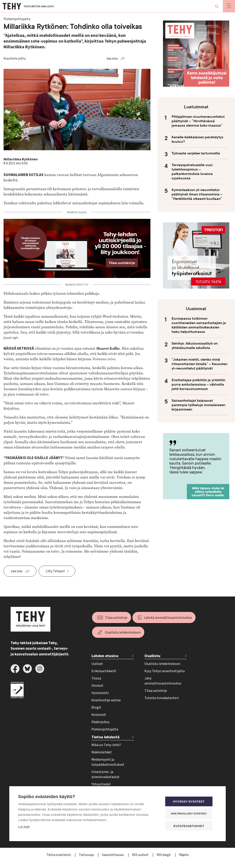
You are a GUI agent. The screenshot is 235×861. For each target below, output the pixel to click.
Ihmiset (97, 685)
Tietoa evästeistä (58, 855)
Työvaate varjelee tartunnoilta (196, 153)
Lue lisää (24, 827)
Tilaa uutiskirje (116, 617)
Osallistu (152, 656)
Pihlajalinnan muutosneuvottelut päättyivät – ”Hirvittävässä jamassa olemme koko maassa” (198, 121)
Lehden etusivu (104, 656)
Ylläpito (184, 855)
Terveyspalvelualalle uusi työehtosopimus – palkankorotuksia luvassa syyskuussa (192, 171)
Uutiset (97, 663)
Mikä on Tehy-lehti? (106, 745)
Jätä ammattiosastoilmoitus (162, 681)
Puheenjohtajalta (104, 729)
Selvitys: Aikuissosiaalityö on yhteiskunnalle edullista (195, 345)
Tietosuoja (86, 855)
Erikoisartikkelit (103, 671)
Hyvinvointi (100, 692)
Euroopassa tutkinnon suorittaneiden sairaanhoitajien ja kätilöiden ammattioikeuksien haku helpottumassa (199, 325)
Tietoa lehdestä (105, 737)
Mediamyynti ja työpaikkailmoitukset (107, 762)
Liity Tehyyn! (55, 571)
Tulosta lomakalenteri (161, 698)
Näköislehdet (101, 752)
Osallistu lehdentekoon (123, 632)
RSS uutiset (140, 855)
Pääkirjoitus (100, 722)
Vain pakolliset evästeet (190, 813)
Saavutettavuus (113, 855)
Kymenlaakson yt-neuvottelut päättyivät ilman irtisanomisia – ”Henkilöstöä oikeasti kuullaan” (197, 194)
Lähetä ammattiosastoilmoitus (168, 617)
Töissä (96, 678)
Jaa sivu (112, 58)
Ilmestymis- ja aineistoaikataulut (105, 774)
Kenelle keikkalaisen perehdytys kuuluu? (197, 139)
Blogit (96, 707)
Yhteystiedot (101, 784)
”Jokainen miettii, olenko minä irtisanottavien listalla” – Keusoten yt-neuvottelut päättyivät (199, 364)
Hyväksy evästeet (190, 801)
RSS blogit (164, 855)
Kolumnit (98, 714)
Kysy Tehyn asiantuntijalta (164, 671)
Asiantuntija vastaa (106, 700)
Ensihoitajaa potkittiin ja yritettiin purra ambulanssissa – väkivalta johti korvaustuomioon (198, 384)
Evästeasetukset (190, 826)
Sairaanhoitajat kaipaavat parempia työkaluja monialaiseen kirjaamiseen (198, 405)
